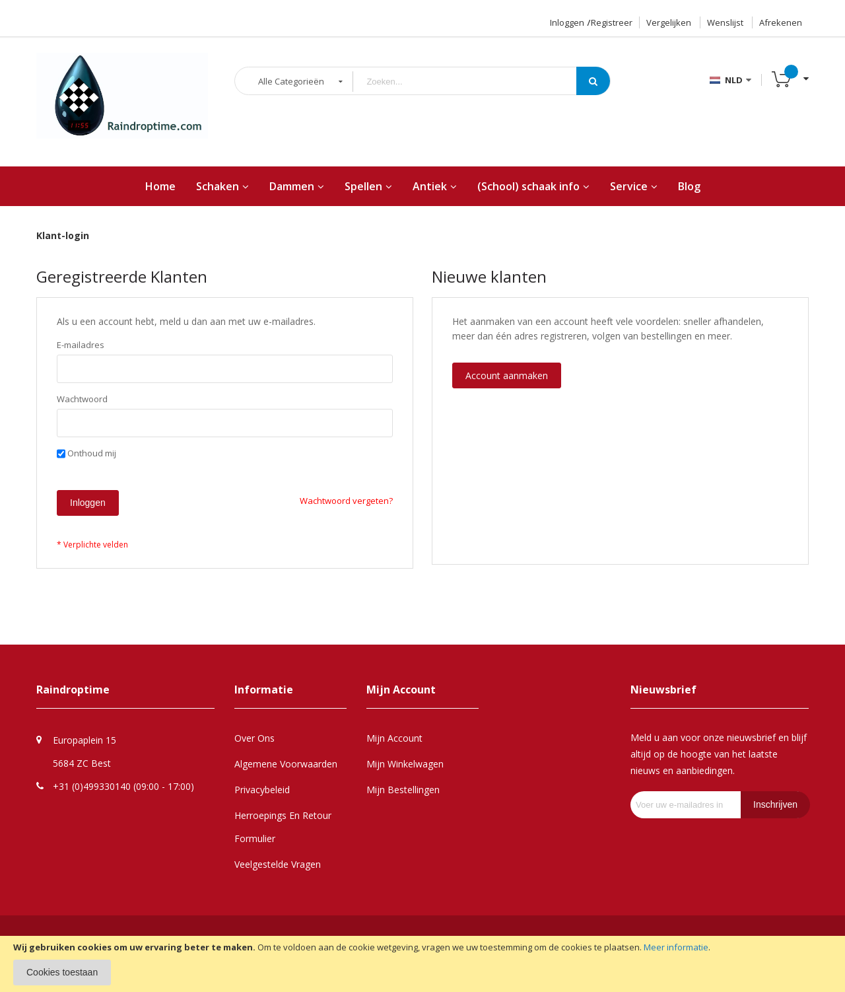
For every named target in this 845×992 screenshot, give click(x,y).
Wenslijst (725, 22)
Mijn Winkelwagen (405, 764)
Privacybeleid (262, 789)
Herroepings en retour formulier (282, 827)
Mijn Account (394, 738)
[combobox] (475, 81)
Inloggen (567, 22)
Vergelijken (668, 22)
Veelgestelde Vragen (277, 864)
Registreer (611, 22)
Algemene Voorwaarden (285, 764)
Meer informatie (676, 947)
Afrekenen (780, 22)
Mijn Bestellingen (403, 789)
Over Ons (254, 738)
